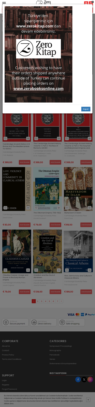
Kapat (86, 109)
